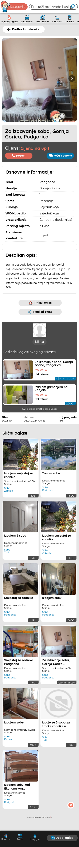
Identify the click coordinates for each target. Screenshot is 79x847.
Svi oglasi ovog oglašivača (39, 408)
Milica (39, 342)
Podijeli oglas (40, 311)
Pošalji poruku (60, 155)
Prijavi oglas (40, 302)
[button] (71, 78)
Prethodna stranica (23, 29)
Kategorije (13, 6)
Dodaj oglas (62, 838)
